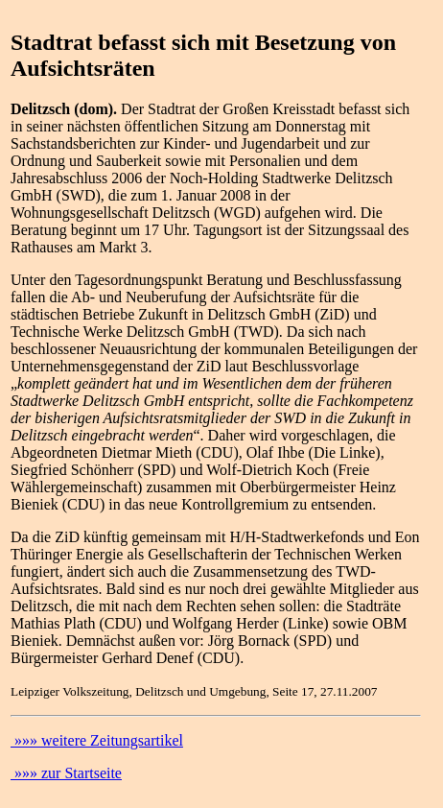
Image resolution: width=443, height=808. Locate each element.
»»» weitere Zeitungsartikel (97, 740)
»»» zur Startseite (66, 773)
